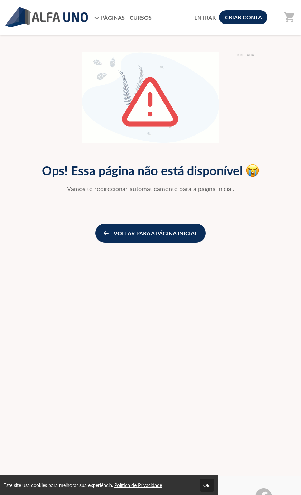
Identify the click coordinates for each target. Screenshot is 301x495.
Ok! (207, 485)
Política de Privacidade (138, 485)
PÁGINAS (109, 17)
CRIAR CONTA (243, 17)
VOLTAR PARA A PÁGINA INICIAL (150, 233)
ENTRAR (205, 17)
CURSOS (141, 17)
